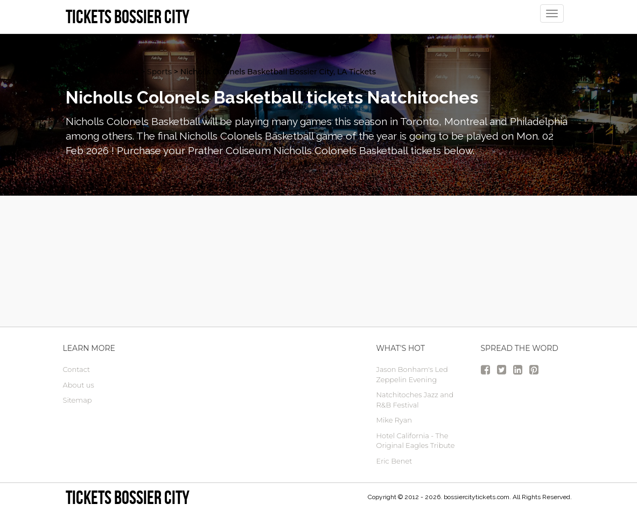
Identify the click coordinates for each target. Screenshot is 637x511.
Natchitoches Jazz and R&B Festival (415, 399)
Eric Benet (394, 461)
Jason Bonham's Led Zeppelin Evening (412, 374)
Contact (76, 369)
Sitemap (77, 400)
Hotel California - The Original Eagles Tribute (415, 440)
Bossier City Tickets (102, 72)
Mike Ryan (394, 420)
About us (78, 385)
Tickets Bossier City (128, 497)
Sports (159, 72)
